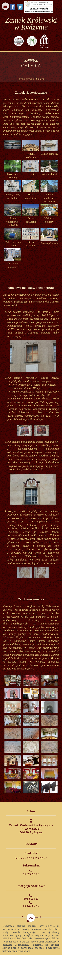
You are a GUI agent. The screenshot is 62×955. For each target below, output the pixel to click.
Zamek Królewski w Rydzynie (31, 23)
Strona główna (26, 78)
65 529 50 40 (31, 906)
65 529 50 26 (31, 874)
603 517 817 (31, 898)
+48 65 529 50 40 (36, 858)
